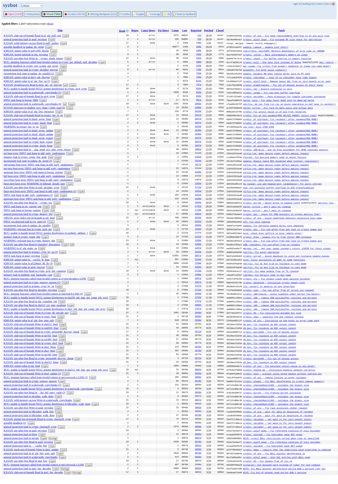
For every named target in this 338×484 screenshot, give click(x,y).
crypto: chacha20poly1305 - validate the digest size (276, 385)
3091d (198, 468)
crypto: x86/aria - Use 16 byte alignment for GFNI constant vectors (285, 149)
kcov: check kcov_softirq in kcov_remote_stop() (272, 233)
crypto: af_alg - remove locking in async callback (274, 377)
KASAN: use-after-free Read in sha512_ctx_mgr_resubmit (35, 305)
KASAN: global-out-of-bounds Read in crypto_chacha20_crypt (37, 419)
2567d (198, 278)
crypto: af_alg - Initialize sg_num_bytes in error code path (281, 320)
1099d (198, 107)
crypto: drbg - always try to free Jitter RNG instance (277, 236)
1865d (198, 104)
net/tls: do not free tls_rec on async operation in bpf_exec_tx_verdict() (289, 104)
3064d (198, 369)
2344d (198, 259)
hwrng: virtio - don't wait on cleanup (267, 206)
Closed (220, 30)
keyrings (53, 438)
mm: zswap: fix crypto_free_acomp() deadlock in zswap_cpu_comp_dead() (287, 66)
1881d (198, 214)
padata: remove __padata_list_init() (265, 47)
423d (198, 66)
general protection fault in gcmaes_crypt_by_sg (29, 286)
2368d (198, 244)
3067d (198, 438)
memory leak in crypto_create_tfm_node (25, 157)
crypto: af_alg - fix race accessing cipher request (275, 407)
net (65, 104)
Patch (281, 30)
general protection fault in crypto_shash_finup (28, 145)
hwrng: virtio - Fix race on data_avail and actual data (278, 107)
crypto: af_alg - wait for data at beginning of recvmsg (278, 411)
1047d (198, 115)
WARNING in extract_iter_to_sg (21, 126)
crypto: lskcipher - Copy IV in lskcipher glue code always (280, 77)
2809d (198, 305)
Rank (122, 31)
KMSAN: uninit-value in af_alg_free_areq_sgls (29, 320)
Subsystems (32, 14)
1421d (198, 195)
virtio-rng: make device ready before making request (276, 153)
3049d (198, 392)
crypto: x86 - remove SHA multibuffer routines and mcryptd (280, 297)
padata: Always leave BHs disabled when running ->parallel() (281, 161)
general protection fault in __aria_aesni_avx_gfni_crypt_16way (37, 149)
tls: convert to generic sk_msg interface (269, 286)
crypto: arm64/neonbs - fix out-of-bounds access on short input (283, 85)
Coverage (153, 14)
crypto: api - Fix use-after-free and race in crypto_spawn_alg (282, 229)
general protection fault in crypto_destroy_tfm (28, 214)
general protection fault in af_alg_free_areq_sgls (29, 453)
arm (65, 85)
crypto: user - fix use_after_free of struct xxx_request (278, 290)
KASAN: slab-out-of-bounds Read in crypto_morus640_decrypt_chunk (41, 331)
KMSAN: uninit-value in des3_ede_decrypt (27, 77)
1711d (198, 187)
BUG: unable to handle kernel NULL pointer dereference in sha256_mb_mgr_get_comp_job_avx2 (56, 297)
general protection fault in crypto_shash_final (28, 123)
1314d (198, 161)
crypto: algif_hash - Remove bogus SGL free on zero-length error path (287, 81)
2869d (198, 316)
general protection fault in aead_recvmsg (25, 39)
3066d (198, 377)
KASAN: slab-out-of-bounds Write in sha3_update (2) (32, 373)
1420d (198, 172)
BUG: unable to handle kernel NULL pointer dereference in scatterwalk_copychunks (48, 388)
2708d (198, 263)
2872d (198, 331)
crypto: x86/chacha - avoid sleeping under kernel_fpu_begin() (281, 293)
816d (198, 88)
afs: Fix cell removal (256, 221)
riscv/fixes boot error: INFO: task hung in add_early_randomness (38, 180)
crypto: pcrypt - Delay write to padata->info (271, 202)
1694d (198, 202)
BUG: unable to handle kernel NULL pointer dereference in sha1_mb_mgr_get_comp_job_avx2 (55, 309)
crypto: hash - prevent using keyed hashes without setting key (282, 373)
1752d (198, 206)
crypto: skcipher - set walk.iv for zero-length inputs (277, 419)
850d (198, 92)
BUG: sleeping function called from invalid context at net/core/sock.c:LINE (44, 464)
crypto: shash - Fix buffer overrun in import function (277, 58)
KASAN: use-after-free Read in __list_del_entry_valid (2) (34, 392)
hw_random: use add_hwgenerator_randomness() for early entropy (282, 183)
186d (198, 50)
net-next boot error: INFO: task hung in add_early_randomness (37, 168)
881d (198, 100)
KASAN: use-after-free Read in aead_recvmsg (28, 442)
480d (198, 62)
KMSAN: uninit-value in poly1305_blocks (26, 50)
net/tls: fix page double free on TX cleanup (271, 271)
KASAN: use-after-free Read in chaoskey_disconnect (32, 244)
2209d (198, 240)
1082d (198, 149)
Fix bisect (163, 30)
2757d (198, 286)
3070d (198, 381)
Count (175, 30)
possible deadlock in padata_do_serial (24, 47)
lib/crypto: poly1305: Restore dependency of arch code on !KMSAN (283, 50)
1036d (198, 130)
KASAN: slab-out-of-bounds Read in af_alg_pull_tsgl (32, 35)
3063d (198, 407)
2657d (198, 282)
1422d (198, 191)
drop (50, 23)
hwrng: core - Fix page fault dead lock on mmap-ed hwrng (278, 100)
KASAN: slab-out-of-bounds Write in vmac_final (30, 316)
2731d (198, 290)
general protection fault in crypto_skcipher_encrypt (31, 69)
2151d (198, 236)
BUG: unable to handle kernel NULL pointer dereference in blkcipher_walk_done (47, 404)
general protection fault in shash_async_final (27, 119)
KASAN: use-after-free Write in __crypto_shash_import (33, 58)
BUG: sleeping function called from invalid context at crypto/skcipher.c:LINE (45, 278)
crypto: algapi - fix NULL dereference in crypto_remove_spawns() (283, 381)
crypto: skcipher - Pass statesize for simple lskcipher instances (284, 96)
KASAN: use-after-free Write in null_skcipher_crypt (31, 187)
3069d (198, 426)
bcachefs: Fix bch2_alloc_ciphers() (265, 69)
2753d (198, 297)
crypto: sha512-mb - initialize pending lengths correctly (279, 369)
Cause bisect (148, 30)
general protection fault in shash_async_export (28, 138)
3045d (198, 373)
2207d (198, 248)
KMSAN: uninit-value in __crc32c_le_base (27, 259)
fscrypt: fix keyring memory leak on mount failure (274, 157)
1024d (198, 126)
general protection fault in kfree (20, 434)
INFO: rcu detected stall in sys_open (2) (25, 221)
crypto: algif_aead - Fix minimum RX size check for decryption (282, 39)
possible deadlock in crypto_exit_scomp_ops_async (31, 66)
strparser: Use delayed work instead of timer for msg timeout (281, 464)
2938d (198, 320)
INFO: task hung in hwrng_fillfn (21, 100)
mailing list (308, 3)
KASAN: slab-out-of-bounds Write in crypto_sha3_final (33, 343)
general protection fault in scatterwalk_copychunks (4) (32, 104)
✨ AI (166, 14)
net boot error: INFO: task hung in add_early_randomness (34, 153)
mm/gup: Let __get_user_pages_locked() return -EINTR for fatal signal (287, 248)
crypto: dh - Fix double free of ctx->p (267, 461)
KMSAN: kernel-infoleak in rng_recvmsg (26, 54)
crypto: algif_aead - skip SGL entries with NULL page (276, 457)
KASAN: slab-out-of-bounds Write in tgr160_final (30, 354)
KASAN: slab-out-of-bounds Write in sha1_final (29, 350)
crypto (66, 36)
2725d (198, 271)
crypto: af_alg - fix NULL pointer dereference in (274, 453)
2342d (198, 221)
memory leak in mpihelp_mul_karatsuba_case (28, 274)
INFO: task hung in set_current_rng (22, 206)
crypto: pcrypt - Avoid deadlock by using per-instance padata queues (286, 255)
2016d (198, 217)
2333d (198, 252)
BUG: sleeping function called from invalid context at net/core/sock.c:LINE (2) (46, 377)
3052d (198, 445)
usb (56, 195)
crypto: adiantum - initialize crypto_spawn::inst (274, 282)
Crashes (125, 14)
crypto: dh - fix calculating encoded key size (272, 312)
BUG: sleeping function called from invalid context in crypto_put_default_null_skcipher (50, 62)
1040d (198, 134)
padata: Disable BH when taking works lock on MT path (276, 73)
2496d (198, 274)
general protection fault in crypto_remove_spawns (30, 381)
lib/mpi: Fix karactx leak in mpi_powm (267, 274)
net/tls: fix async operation (261, 252)
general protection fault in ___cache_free (25, 445)
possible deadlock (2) (15, 423)
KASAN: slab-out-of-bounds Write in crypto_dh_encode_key (36, 312)
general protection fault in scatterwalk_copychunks (31, 457)
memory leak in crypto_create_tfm (22, 236)
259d (198, 54)
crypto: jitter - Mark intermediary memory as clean (275, 54)
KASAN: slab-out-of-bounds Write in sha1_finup (30, 347)
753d (198, 73)
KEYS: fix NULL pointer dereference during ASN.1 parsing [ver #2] (284, 468)
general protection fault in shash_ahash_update (28, 134)
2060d (198, 225)
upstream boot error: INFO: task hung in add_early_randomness (37, 198)
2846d (198, 293)
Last (184, 30)
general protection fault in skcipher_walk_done (28, 396)
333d (198, 58)
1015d (198, 111)
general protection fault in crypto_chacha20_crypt (30, 426)
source (319, 3)
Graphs (138, 14)
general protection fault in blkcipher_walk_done (29, 415)
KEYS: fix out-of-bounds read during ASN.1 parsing (274, 472)
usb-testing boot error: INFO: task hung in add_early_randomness (38, 164)
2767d (198, 309)
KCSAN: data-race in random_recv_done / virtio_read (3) (34, 107)
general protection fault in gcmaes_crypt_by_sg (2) (31, 252)
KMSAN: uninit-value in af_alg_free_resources (29, 111)
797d (198, 85)
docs (327, 3)
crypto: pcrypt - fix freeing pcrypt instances (272, 392)
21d (199, 35)
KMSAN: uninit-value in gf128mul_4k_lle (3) (28, 263)
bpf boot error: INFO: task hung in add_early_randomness (34, 176)
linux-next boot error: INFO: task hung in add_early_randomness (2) (40, 191)
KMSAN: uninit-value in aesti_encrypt (24, 267)
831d (198, 81)
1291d (198, 157)
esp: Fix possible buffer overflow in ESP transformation (278, 187)
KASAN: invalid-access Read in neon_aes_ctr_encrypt (33, 85)
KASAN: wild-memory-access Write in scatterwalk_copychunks (38, 400)
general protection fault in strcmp (21, 438)
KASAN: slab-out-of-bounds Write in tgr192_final (30, 335)
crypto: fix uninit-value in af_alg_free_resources (274, 111)
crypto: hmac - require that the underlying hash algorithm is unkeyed (287, 449)
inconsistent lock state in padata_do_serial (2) (28, 161)
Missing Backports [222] (102, 14)
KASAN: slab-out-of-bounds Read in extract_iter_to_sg (33, 115)
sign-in (297, 3)
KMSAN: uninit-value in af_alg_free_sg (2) (27, 81)
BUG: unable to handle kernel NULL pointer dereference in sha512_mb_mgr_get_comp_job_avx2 (56, 369)
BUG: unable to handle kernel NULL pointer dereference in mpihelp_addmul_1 (46, 233)
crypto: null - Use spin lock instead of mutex (272, 62)
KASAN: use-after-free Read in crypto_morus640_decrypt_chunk (38, 358)
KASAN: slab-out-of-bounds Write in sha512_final (31, 324)
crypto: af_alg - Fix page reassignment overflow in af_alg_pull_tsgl (286, 35)
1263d (198, 183)
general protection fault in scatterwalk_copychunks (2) (32, 385)
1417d (198, 164)
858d (198, 96)
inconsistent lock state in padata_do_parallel (27, 225)
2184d (198, 229)
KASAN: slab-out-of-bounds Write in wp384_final (30, 339)
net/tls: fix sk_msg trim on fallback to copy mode (274, 263)
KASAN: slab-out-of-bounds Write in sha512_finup (31, 362)
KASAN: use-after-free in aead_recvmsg (25, 430)
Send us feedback (184, 14)
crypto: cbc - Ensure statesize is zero (267, 88)
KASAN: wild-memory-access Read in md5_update (31, 43)
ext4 (51, 157)
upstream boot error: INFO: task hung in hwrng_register (33, 172)
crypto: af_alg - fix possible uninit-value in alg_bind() (279, 366)
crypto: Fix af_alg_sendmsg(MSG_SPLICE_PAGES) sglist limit (280, 115)
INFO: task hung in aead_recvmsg (22, 255)
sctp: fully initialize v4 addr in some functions (274, 259)
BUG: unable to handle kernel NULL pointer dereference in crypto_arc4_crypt (45, 88)
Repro (134, 30)
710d (198, 69)
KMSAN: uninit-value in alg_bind (22, 366)
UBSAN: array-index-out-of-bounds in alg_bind (29, 217)
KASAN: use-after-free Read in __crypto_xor (28, 202)
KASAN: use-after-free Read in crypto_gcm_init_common (35, 271)
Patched (208, 30)
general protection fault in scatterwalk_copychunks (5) (32, 92)
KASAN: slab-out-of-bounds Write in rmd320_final (31, 328)
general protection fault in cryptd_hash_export (28, 142)
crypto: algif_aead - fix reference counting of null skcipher (281, 430)
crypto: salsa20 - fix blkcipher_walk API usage (272, 434)
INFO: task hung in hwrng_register (22, 210)
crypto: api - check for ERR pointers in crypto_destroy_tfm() (281, 214)
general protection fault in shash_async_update (28, 130)
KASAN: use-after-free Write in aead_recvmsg (28, 407)
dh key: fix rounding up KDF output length (269, 324)
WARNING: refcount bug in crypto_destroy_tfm (29, 240)
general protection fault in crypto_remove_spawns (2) (32, 282)
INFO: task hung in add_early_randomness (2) (28, 195)
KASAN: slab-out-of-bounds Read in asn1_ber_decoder (33, 472)
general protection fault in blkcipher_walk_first (29, 411)
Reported (196, 30)
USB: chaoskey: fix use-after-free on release (271, 244)
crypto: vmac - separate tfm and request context (273, 316)
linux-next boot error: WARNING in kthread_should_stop (34, 183)
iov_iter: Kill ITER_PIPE (258, 126)
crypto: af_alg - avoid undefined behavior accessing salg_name (282, 217)
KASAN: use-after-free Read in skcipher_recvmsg (30, 290)
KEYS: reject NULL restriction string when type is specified (281, 438)
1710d (198, 210)
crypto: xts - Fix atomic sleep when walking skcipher (276, 278)
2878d (198, 347)
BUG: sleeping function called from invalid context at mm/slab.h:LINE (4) (43, 293)
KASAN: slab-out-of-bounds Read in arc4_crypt (29, 96)
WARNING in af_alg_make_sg (20, 248)
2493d (198, 267)
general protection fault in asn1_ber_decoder (27, 468)
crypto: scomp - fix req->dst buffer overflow (271, 92)
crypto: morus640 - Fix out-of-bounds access (271, 331)
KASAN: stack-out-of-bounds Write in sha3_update (31, 449)
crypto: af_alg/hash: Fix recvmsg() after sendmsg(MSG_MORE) (280, 119)
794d (198, 77)
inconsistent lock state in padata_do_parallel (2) (29, 73)
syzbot (10, 5)
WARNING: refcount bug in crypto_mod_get (28, 229)
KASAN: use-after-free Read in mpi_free (25, 461)
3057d (198, 255)
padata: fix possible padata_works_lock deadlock (273, 225)
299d (198, 47)
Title (60, 30)
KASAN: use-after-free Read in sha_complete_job (30, 301)
